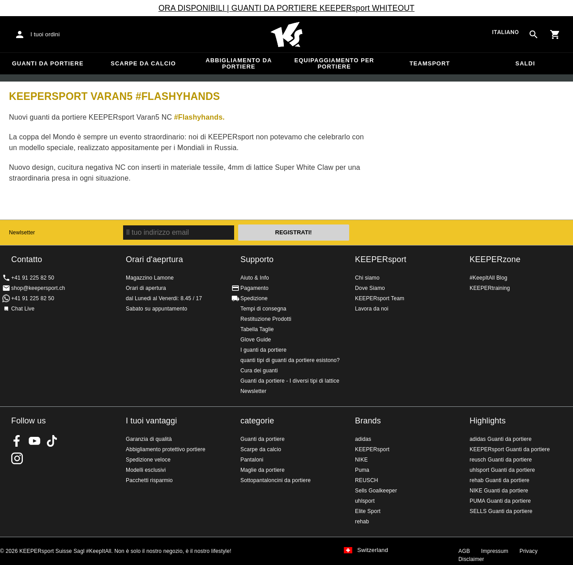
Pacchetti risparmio (149, 480)
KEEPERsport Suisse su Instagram (17, 458)
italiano (505, 32)
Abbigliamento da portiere (238, 63)
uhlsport (365, 501)
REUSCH (366, 480)
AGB (464, 551)
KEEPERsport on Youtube (34, 441)
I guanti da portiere (263, 350)
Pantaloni (251, 460)
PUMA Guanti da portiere (500, 501)
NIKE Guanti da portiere (499, 490)
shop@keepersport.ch (38, 288)
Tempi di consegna (263, 309)
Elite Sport (368, 511)
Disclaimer (471, 559)
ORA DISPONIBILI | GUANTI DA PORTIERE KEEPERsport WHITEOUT (286, 8)
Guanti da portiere (48, 63)
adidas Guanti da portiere (501, 439)
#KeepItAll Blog (488, 278)
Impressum (495, 551)
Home (286, 34)
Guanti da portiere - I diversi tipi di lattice (289, 381)
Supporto (257, 259)
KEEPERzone (495, 259)
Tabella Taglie (257, 329)
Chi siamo (367, 278)
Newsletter (253, 391)
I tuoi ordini (45, 34)
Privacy (529, 551)
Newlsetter (22, 232)
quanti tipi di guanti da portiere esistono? (290, 360)
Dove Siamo (370, 288)
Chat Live (22, 309)
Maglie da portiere (262, 470)
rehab (362, 521)
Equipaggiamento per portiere (334, 63)
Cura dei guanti (259, 370)
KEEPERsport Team (379, 298)
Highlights (488, 420)
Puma (362, 470)
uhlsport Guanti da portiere (502, 470)
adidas (363, 439)
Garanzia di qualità (149, 439)
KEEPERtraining (490, 288)
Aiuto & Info (254, 278)
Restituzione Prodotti (265, 319)
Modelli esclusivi (146, 470)
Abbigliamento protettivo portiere (165, 449)
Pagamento (254, 288)
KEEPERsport (380, 259)
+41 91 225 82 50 (32, 278)
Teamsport (430, 63)
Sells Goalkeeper (376, 490)
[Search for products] (534, 34)
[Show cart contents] (555, 34)
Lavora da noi (372, 309)
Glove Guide (255, 339)
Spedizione (254, 298)
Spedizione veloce (148, 460)
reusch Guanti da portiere (501, 460)
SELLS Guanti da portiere (501, 511)
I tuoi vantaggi (151, 420)
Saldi (525, 63)
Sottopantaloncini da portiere (275, 480)
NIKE (361, 460)
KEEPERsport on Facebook (17, 441)
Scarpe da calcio (143, 63)
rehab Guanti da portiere (500, 480)
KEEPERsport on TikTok (52, 441)
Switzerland (372, 550)
